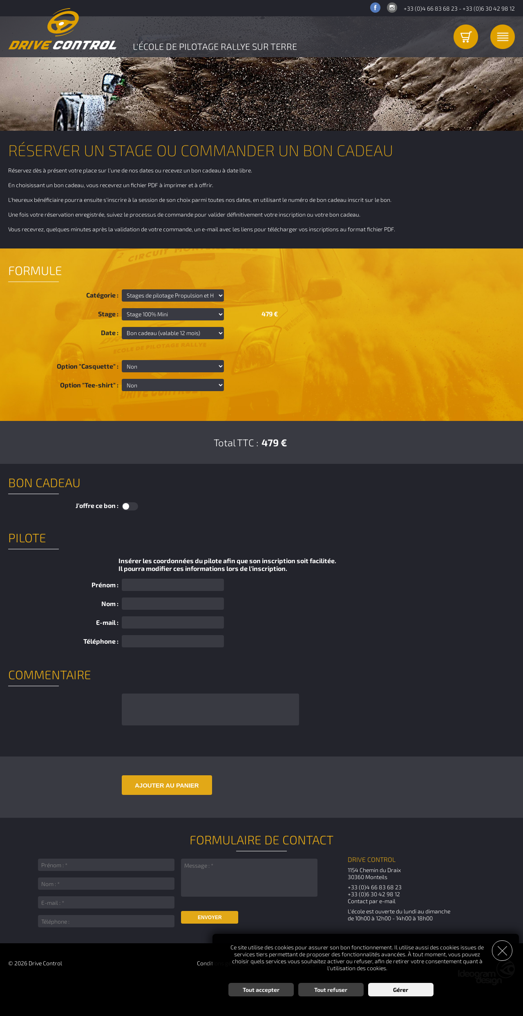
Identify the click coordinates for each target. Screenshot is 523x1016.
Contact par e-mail (372, 900)
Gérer (400, 989)
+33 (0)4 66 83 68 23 (431, 8)
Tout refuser (330, 989)
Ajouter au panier (167, 785)
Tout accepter (261, 989)
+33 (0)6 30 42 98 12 (489, 8)
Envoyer (210, 917)
